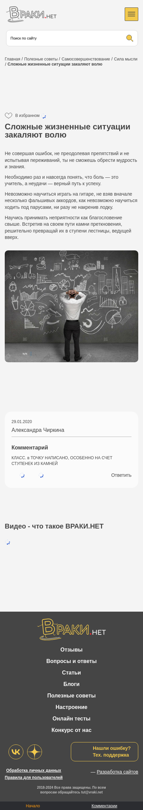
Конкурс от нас (71, 730)
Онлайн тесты (71, 718)
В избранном (31, 116)
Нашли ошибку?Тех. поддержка (112, 751)
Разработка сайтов (117, 772)
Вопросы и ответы (71, 661)
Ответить (121, 475)
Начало (33, 806)
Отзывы (71, 650)
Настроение (71, 707)
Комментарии (104, 806)
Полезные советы (71, 695)
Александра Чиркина (38, 430)
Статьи (71, 673)
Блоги (71, 684)
